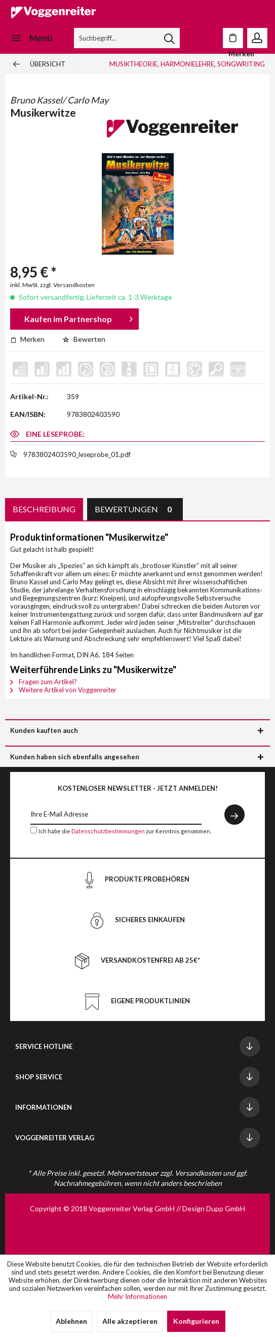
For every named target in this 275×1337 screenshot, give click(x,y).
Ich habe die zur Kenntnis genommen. (124, 831)
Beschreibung (44, 509)
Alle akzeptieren (130, 1321)
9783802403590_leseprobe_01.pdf (77, 454)
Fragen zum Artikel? (43, 682)
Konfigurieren (196, 1321)
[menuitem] (31, 38)
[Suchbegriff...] (127, 38)
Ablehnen (71, 1321)
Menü (31, 36)
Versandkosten (198, 1173)
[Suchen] (169, 38)
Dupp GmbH (225, 1208)
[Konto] (257, 38)
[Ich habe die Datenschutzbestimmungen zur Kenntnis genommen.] (33, 830)
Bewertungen (135, 509)
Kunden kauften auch (44, 730)
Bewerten (83, 339)
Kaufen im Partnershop (78, 317)
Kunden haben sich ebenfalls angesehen (74, 757)
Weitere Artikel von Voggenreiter (63, 690)
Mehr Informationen (137, 1296)
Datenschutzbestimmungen (108, 831)
